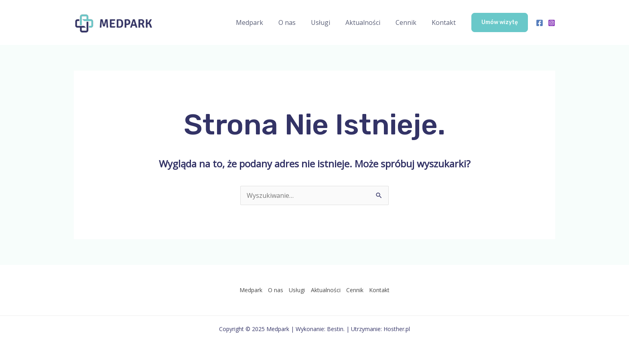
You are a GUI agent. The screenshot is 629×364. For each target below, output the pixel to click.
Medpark (262, 22)
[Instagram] (551, 22)
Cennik (409, 22)
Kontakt (445, 22)
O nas (297, 22)
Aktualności (368, 22)
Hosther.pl (396, 329)
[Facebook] (539, 22)
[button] (499, 22)
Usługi (329, 22)
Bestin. (336, 329)
